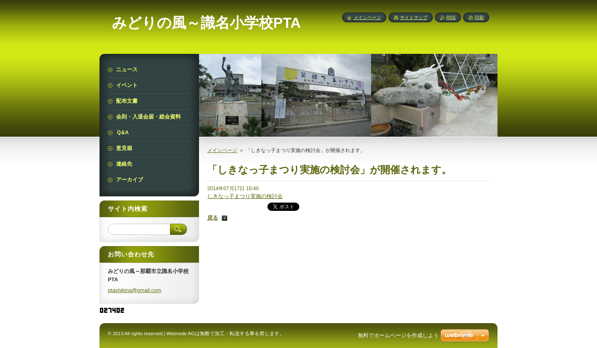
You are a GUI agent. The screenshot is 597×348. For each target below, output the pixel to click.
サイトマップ (413, 17)
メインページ (222, 150)
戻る (212, 218)
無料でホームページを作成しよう (398, 335)
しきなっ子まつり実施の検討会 (245, 196)
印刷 (479, 17)
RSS (451, 17)
